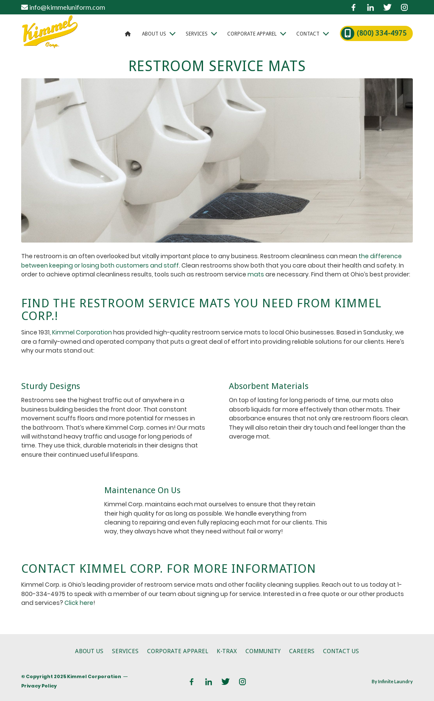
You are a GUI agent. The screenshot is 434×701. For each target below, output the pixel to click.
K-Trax (227, 651)
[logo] (49, 33)
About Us (89, 651)
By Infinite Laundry (392, 681)
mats (256, 274)
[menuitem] (128, 33)
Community (263, 651)
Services (125, 651)
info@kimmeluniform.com (63, 7)
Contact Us (341, 651)
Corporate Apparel (177, 651)
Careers (301, 651)
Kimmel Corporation (82, 332)
